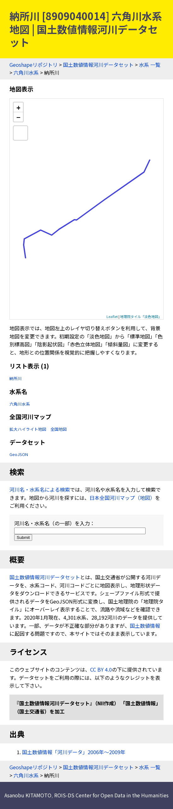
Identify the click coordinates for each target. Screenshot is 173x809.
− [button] (18, 117)
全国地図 (58, 429)
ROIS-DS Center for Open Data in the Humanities (111, 795)
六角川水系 (26, 72)
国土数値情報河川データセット (98, 64)
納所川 (15, 378)
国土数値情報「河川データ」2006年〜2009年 (73, 752)
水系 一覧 (149, 64)
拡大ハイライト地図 (27, 429)
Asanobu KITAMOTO (27, 795)
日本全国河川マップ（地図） (122, 497)
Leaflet (112, 316)
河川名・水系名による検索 (39, 489)
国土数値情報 (145, 625)
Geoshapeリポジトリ (33, 64)
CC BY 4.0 (101, 669)
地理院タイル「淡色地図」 (141, 316)
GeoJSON (18, 454)
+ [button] (18, 107)
